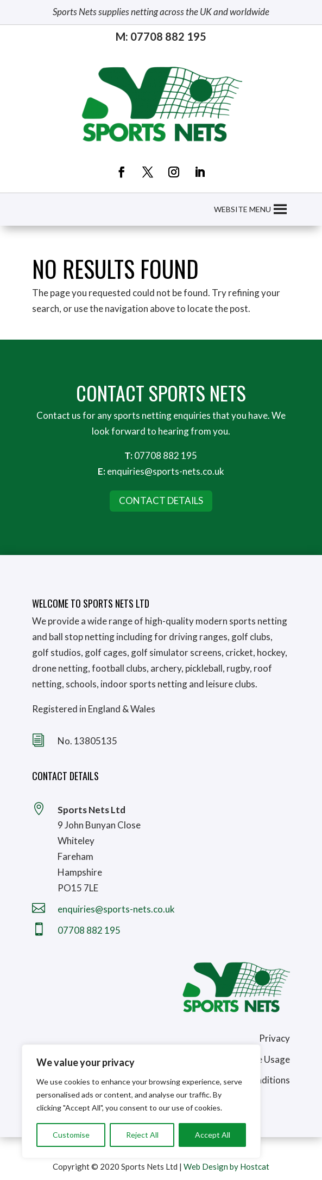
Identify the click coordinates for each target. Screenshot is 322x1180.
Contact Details (161, 500)
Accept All (212, 1134)
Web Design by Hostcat (226, 1166)
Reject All (142, 1134)
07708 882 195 (165, 455)
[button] (242, 209)
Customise (71, 1134)
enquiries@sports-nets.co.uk (165, 471)
